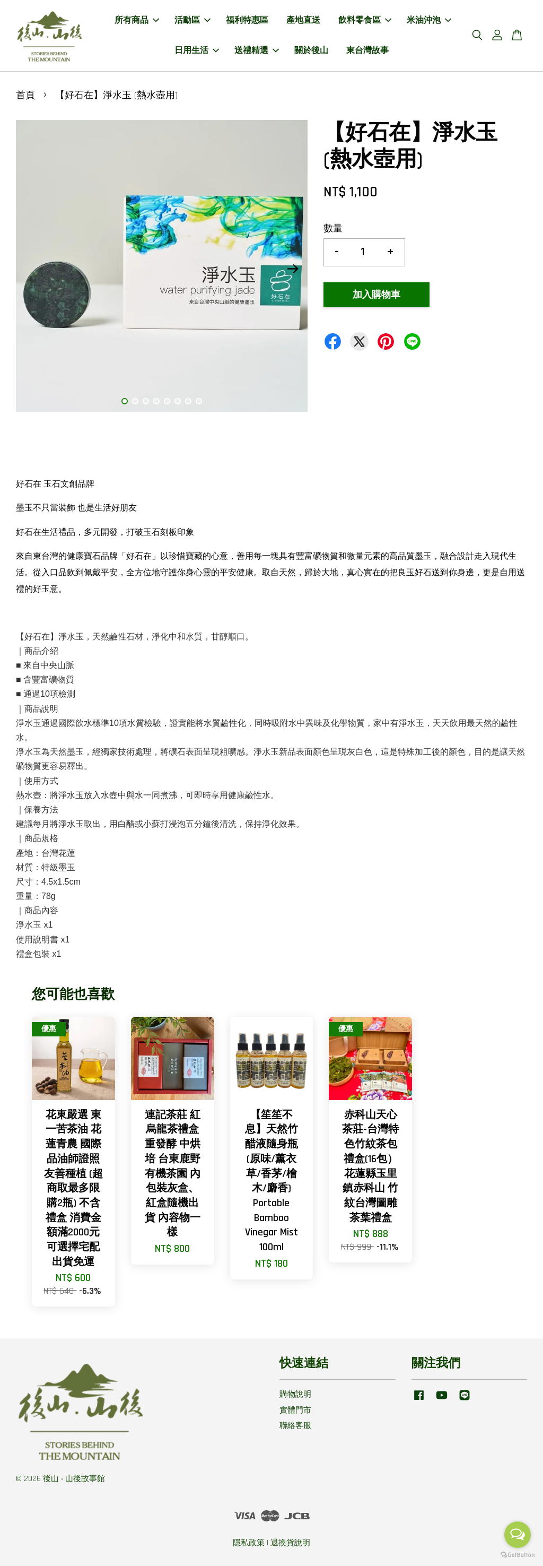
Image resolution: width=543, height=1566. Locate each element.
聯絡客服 (295, 1426)
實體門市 (295, 1410)
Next (293, 268)
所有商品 (137, 20)
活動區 (192, 20)
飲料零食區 (364, 20)
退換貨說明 (290, 1543)
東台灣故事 (367, 50)
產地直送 (303, 20)
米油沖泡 (429, 20)
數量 (333, 228)
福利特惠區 (247, 20)
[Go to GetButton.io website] (518, 1555)
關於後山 (311, 50)
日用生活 (196, 50)
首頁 (25, 95)
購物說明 (295, 1394)
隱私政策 (249, 1543)
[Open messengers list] (517, 1534)
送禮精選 (256, 50)
